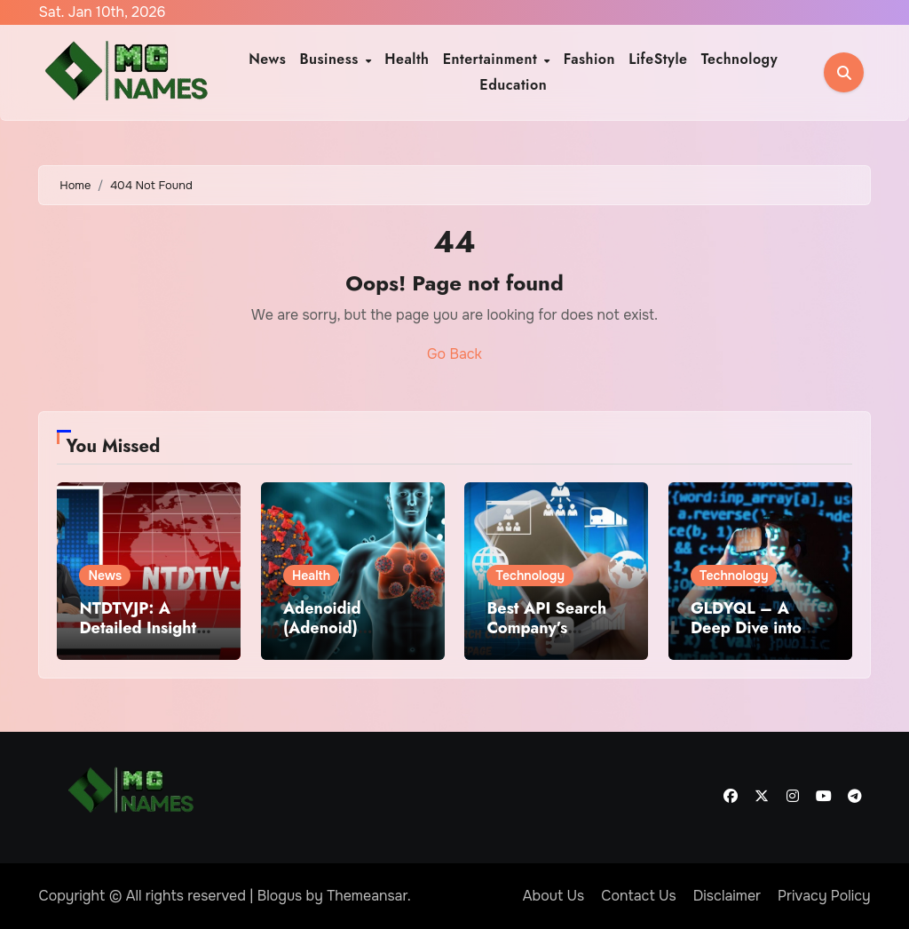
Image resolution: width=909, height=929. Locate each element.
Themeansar (367, 895)
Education (513, 85)
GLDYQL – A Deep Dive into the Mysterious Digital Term (746, 637)
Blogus (280, 895)
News (267, 59)
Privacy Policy (824, 895)
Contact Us (638, 895)
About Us (553, 895)
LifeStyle (657, 59)
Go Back (454, 354)
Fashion (589, 59)
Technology (740, 59)
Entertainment (492, 59)
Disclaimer (727, 895)
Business (332, 59)
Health (406, 59)
